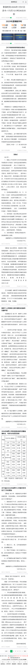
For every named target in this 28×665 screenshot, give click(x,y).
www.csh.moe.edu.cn (14, 622)
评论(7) (24, 17)
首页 (6, 651)
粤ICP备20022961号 (15, 657)
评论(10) (24, 43)
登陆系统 (19, 296)
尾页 (25, 651)
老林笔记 (14, 2)
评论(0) (24, 150)
